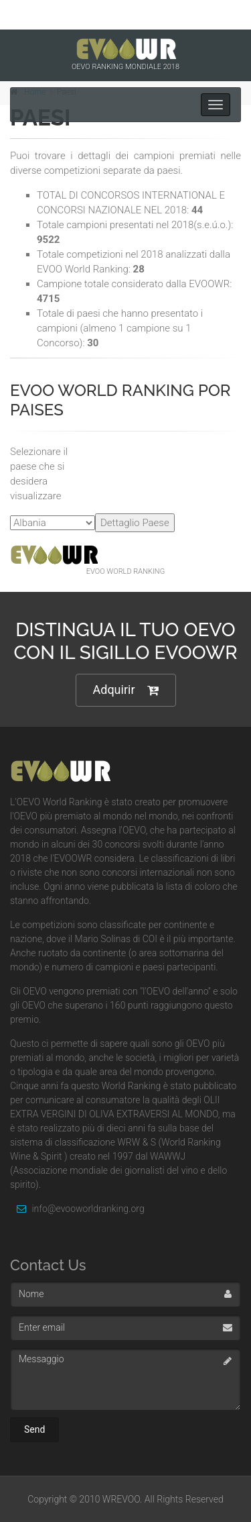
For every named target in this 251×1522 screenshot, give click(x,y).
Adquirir (126, 690)
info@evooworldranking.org (77, 1208)
